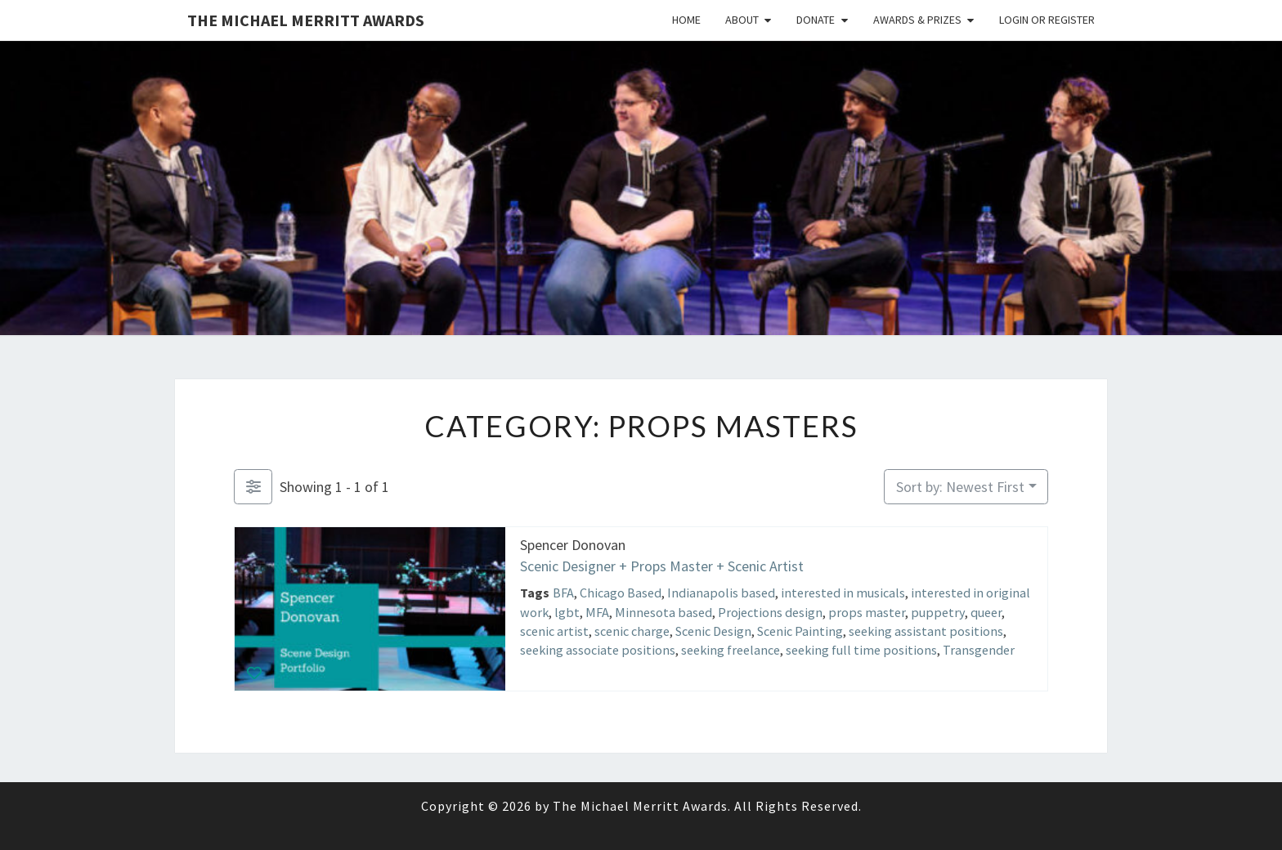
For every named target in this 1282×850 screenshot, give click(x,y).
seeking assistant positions (926, 630)
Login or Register (1047, 19)
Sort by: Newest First (960, 486)
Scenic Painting (800, 630)
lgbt (567, 611)
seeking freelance (730, 650)
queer (986, 611)
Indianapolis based (721, 592)
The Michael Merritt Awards (305, 20)
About (742, 19)
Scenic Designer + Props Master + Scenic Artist (662, 565)
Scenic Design (713, 630)
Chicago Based (620, 592)
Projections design (770, 611)
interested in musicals (843, 592)
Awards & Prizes (917, 19)
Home (686, 19)
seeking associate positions (597, 650)
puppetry (938, 611)
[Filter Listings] (253, 486)
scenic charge (632, 630)
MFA (597, 611)
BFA (563, 592)
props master (866, 611)
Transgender (979, 650)
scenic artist (554, 630)
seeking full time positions (861, 650)
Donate (815, 19)
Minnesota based (663, 611)
